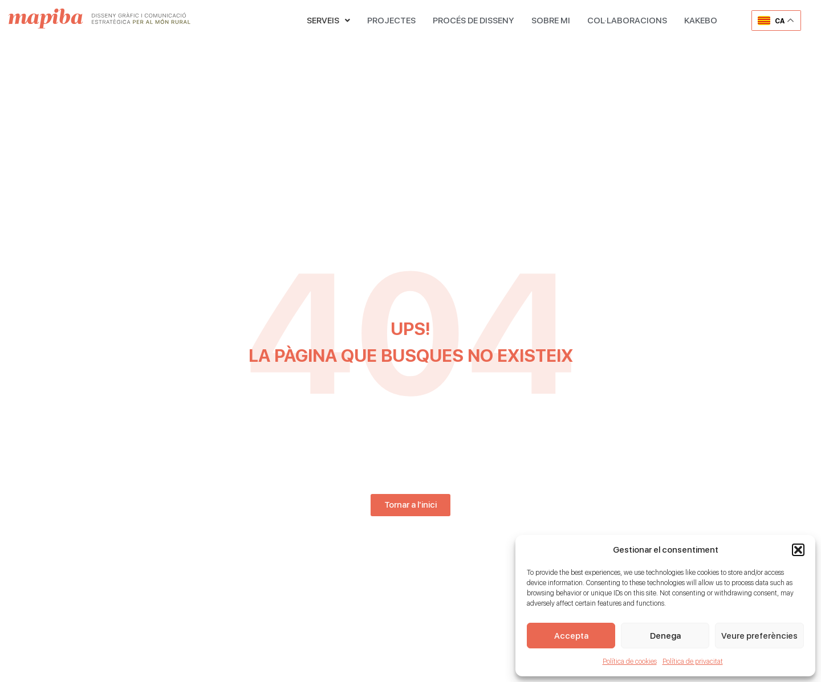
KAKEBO (700, 20)
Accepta (571, 636)
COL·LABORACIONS (627, 20)
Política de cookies (630, 661)
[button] (798, 550)
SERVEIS (328, 20)
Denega (665, 636)
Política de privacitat (693, 661)
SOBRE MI (550, 20)
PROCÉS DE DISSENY (473, 20)
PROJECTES (391, 20)
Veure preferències (759, 636)
